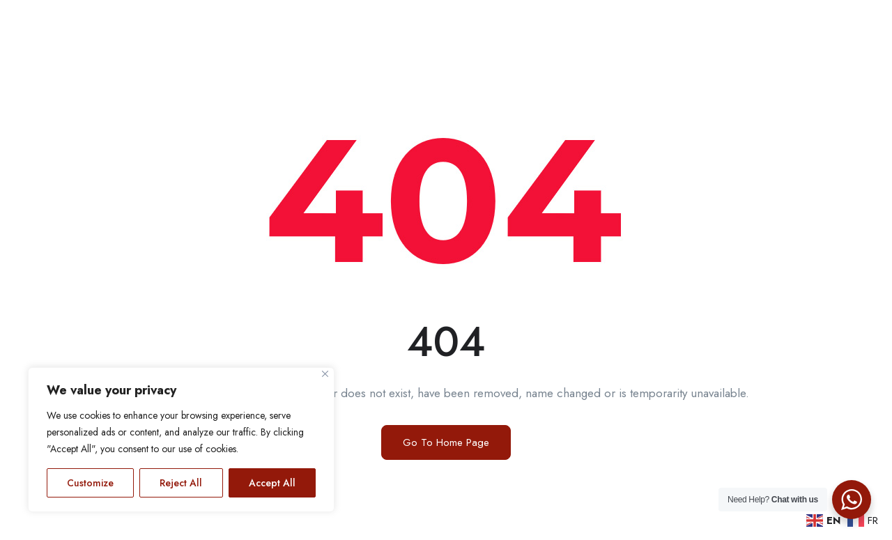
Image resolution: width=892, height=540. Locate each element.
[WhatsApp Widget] (851, 499)
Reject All (181, 483)
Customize (90, 483)
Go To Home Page (446, 442)
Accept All (272, 483)
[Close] (325, 374)
